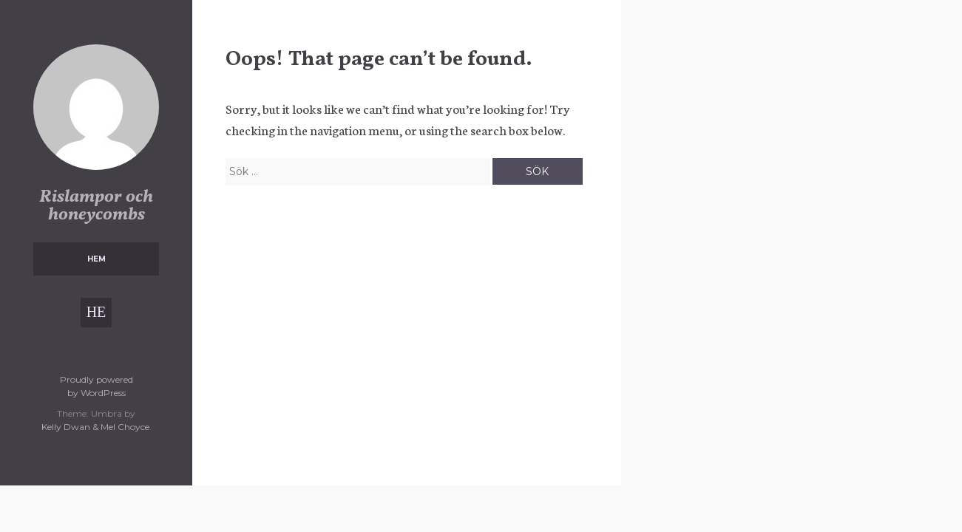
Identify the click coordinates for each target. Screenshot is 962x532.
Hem (96, 259)
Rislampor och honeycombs (96, 206)
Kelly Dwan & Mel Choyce (95, 426)
